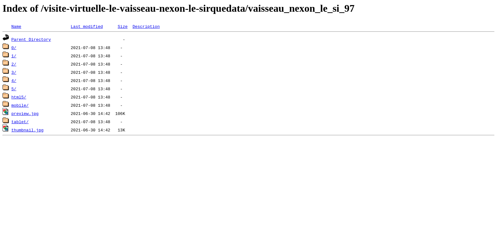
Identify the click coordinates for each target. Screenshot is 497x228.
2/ (13, 64)
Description (146, 26)
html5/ (18, 97)
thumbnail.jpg (27, 130)
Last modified (87, 26)
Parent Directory (31, 39)
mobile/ (20, 105)
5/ (13, 89)
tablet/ (20, 121)
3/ (13, 72)
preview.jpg (25, 113)
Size (122, 26)
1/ (13, 56)
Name (16, 26)
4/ (13, 80)
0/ (13, 47)
